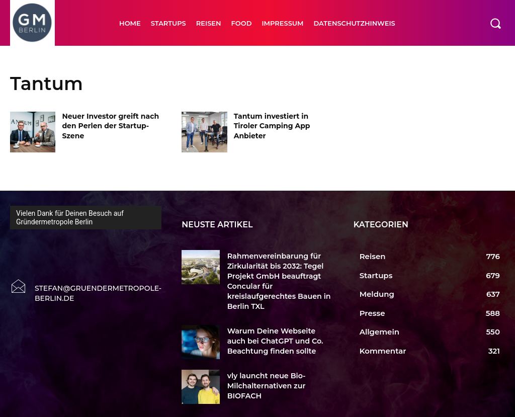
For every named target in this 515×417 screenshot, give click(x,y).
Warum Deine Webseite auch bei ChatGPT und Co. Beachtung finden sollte (276, 325)
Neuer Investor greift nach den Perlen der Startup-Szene (110, 126)
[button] (495, 23)
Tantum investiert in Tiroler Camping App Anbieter (272, 126)
